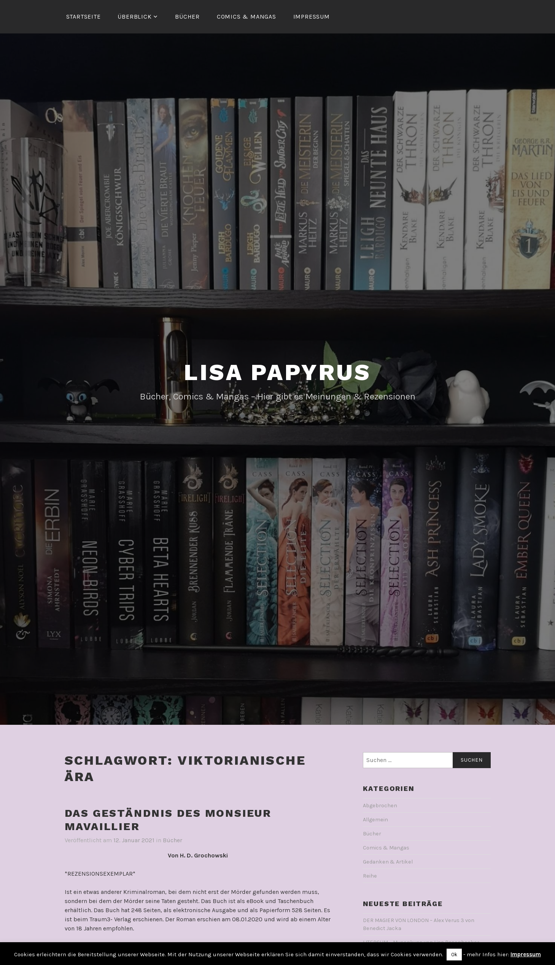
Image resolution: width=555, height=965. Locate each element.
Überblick (134, 16)
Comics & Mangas (246, 16)
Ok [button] (454, 954)
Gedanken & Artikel (388, 862)
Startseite (83, 16)
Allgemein (375, 819)
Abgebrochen (380, 805)
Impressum (311, 16)
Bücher (187, 16)
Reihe (370, 876)
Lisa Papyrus (277, 372)
